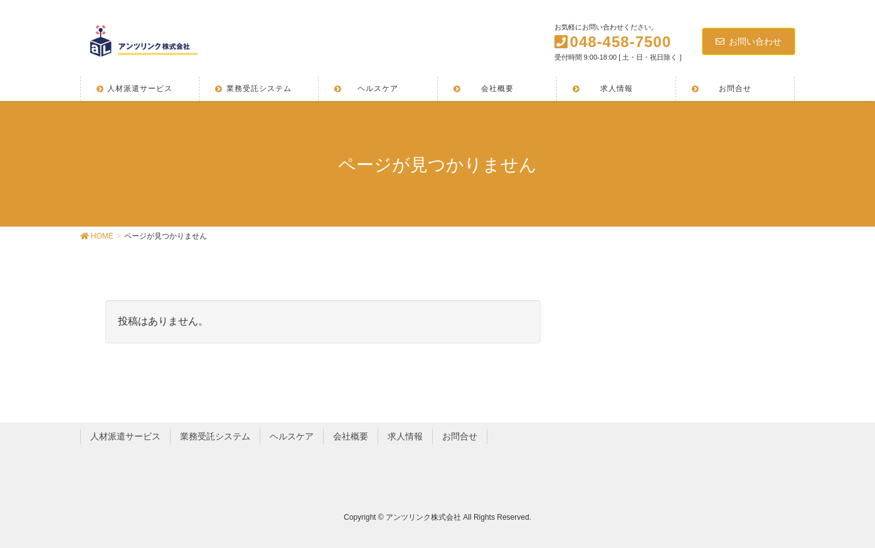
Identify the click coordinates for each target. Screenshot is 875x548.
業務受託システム (215, 436)
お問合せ (459, 436)
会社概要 (350, 436)
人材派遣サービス (125, 436)
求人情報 (405, 436)
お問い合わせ (749, 41)
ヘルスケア (292, 436)
